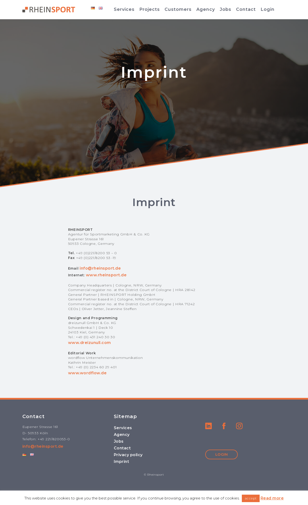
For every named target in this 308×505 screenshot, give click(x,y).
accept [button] (251, 498)
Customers (178, 9)
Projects (149, 9)
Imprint (121, 461)
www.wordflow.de (87, 373)
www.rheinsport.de (106, 275)
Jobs (225, 9)
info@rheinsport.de (100, 268)
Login (268, 9)
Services (124, 9)
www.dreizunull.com (89, 342)
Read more (272, 498)
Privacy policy (128, 455)
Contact (246, 9)
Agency (205, 9)
